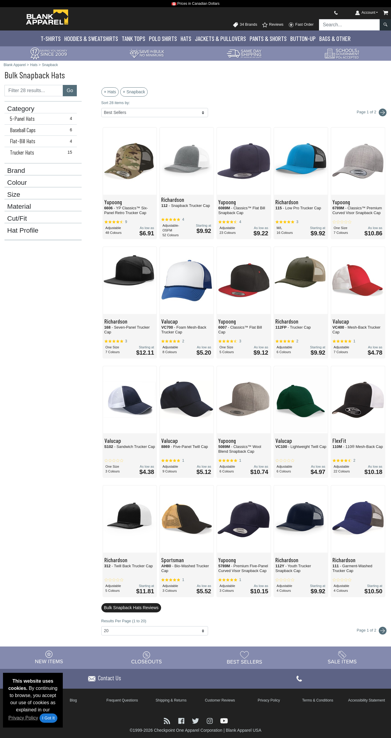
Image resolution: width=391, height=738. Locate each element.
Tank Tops (133, 38)
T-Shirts (51, 38)
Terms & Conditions (317, 700)
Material (19, 206)
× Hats (110, 91)
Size (13, 194)
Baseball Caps (42, 130)
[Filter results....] (33, 90)
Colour (17, 182)
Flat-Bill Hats (42, 141)
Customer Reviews (220, 700)
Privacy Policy (23, 717)
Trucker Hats (42, 152)
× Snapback (134, 91)
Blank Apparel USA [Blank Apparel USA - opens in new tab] (243, 730)
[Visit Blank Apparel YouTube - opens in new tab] (224, 720)
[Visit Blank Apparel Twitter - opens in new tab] (196, 720)
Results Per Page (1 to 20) (123, 621)
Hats (186, 38)
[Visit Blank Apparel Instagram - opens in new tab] (210, 720)
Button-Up (303, 38)
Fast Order (301, 25)
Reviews (272, 25)
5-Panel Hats (42, 118)
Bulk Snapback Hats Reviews (131, 607)
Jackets (220, 38)
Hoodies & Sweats (91, 38)
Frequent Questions (122, 700)
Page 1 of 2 (372, 631)
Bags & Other (335, 38)
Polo (163, 38)
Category (20, 109)
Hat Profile (23, 230)
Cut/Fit (17, 218)
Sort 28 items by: (115, 102)
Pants (268, 38)
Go (70, 90)
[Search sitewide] (349, 25)
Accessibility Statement (366, 700)
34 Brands (245, 25)
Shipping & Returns (171, 700)
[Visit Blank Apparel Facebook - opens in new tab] (182, 720)
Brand (16, 170)
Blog (73, 700)
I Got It (48, 718)
